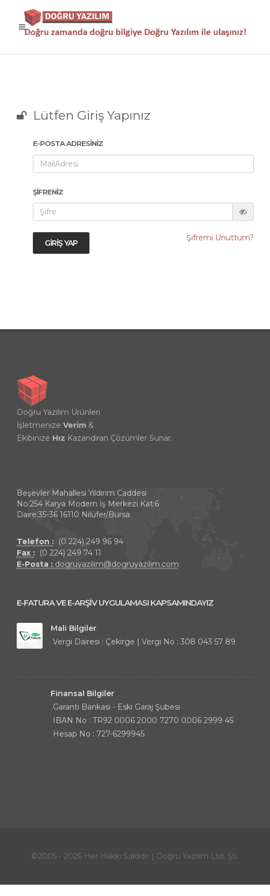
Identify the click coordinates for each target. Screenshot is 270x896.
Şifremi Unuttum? (220, 237)
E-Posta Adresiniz (68, 143)
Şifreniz (48, 191)
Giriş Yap (61, 243)
